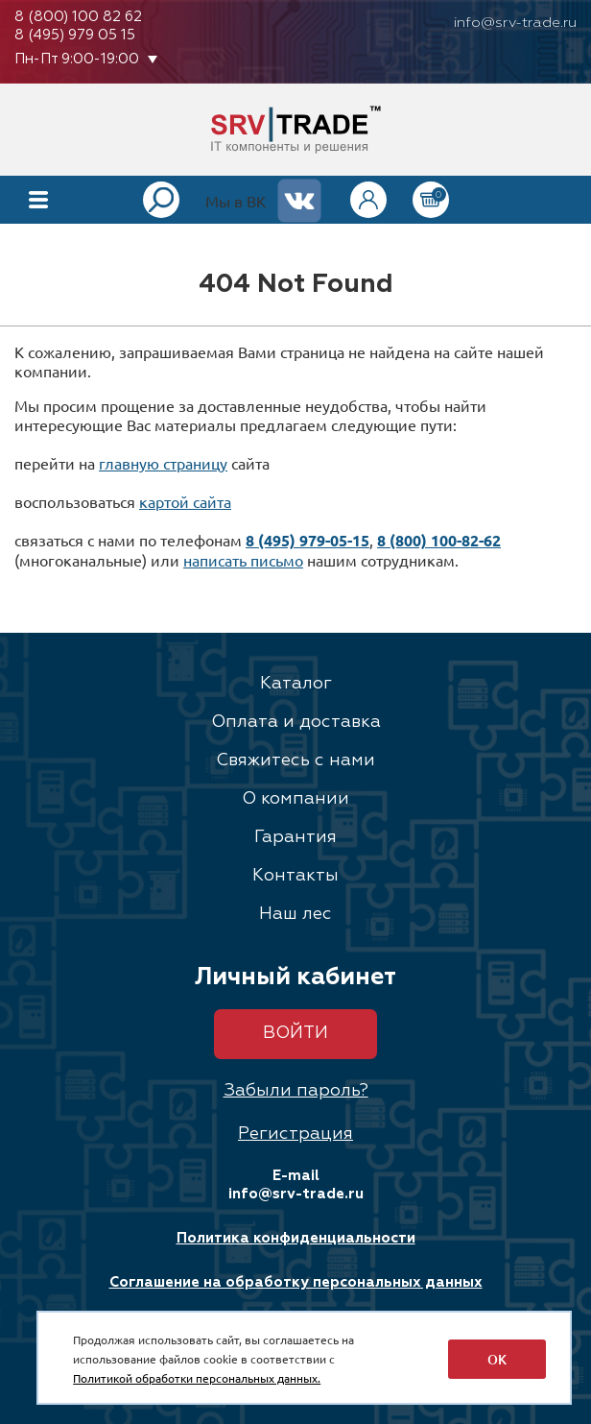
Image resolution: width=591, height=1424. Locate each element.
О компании (295, 799)
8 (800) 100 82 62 (78, 17)
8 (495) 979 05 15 (74, 35)
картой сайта (185, 501)
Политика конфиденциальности (296, 1238)
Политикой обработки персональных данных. (196, 1378)
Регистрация (295, 1134)
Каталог (296, 683)
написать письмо (243, 559)
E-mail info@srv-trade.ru (296, 1185)
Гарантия (295, 837)
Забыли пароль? (296, 1090)
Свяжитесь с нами (295, 760)
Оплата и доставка (296, 722)
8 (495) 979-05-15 (307, 540)
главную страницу (163, 462)
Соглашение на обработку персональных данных (296, 1282)
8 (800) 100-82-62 (439, 540)
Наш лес (295, 914)
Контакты (295, 875)
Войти (295, 1033)
